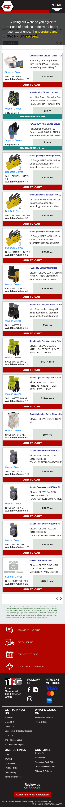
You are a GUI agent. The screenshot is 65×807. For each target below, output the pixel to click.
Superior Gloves (13, 72)
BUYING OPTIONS (32, 116)
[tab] (32, 116)
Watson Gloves (13, 108)
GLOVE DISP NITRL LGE (41, 560)
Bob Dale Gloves (14, 171)
